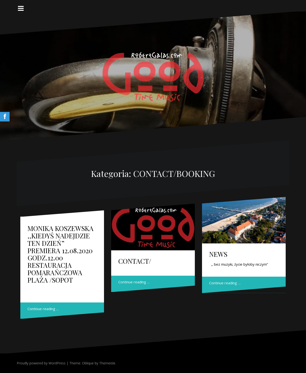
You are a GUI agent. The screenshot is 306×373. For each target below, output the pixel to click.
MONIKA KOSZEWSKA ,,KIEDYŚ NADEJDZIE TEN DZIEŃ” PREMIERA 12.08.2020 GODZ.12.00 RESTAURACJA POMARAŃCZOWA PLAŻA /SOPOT (60, 254)
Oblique (88, 363)
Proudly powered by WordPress (41, 363)
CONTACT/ (134, 261)
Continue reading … (43, 308)
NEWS (218, 254)
